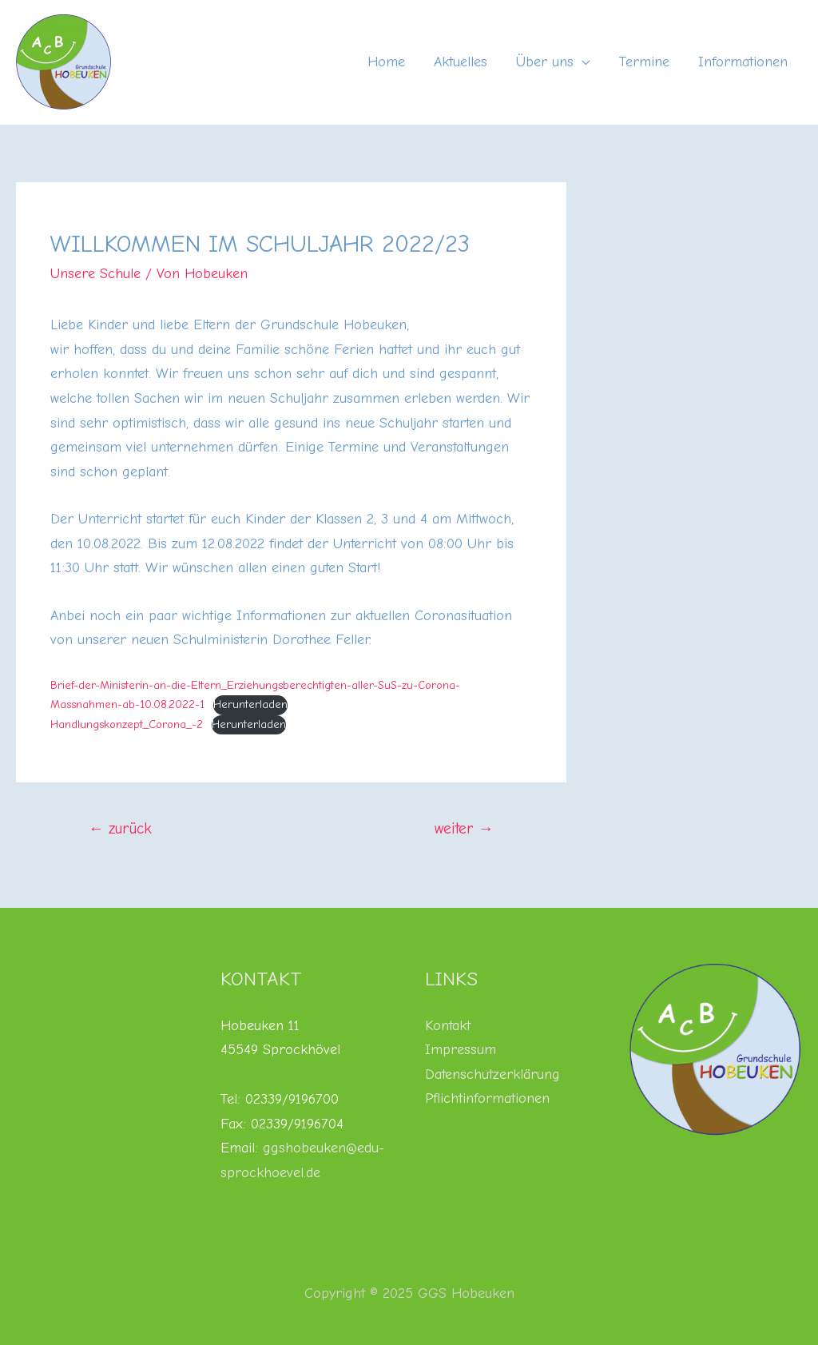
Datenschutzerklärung (492, 1074)
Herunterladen (250, 704)
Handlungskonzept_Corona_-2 (126, 724)
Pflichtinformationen (487, 1098)
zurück (120, 829)
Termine (644, 62)
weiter (464, 829)
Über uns (545, 62)
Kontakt (448, 1025)
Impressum (460, 1049)
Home (386, 62)
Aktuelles (460, 62)
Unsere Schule (95, 273)
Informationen (743, 62)
